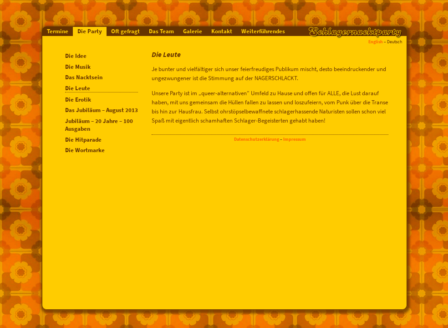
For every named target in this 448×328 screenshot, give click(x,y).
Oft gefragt (125, 31)
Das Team (161, 31)
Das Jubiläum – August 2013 (101, 110)
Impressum (294, 139)
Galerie (192, 31)
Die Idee (76, 56)
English (375, 42)
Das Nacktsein (83, 77)
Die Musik (78, 67)
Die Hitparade (83, 140)
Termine (57, 31)
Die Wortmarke (85, 150)
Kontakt (221, 31)
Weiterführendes (263, 31)
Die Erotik (78, 99)
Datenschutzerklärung (256, 139)
